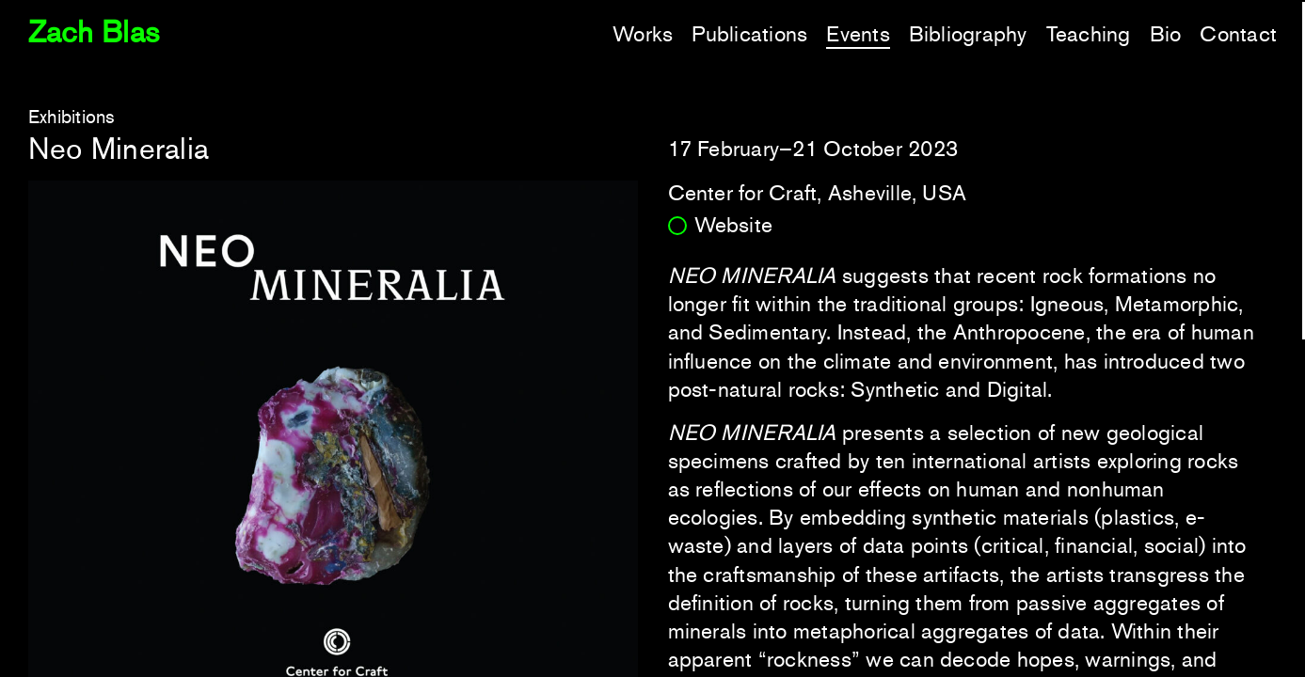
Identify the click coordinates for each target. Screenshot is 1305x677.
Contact (1238, 34)
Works (643, 34)
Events (857, 34)
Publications (749, 34)
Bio (1166, 34)
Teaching (1088, 34)
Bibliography (968, 34)
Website (733, 225)
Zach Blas (93, 32)
